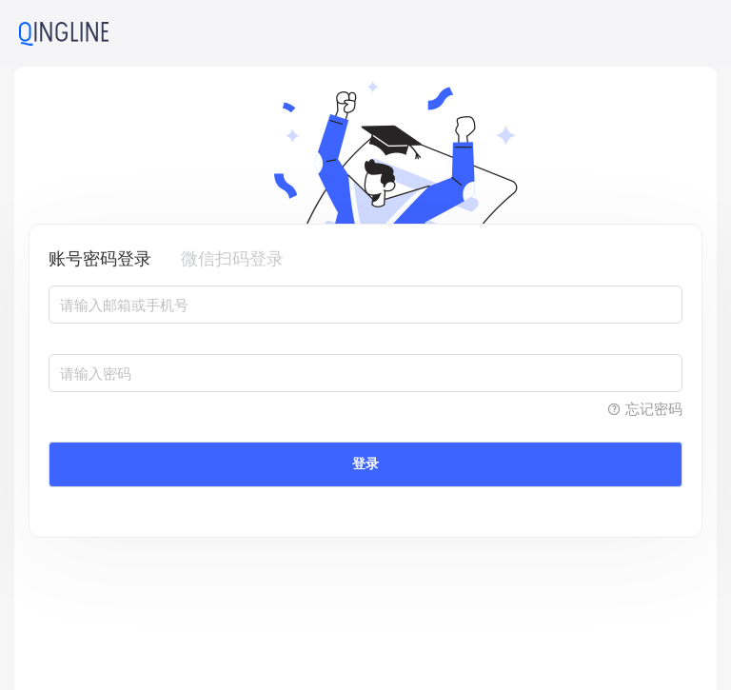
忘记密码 (644, 409)
